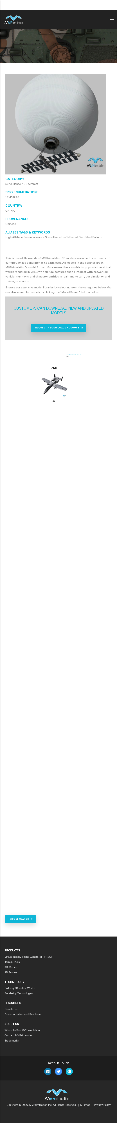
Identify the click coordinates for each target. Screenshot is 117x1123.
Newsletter (11, 1009)
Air (54, 401)
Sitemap (85, 1105)
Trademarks (11, 1041)
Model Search (19, 919)
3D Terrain (10, 972)
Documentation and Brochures (23, 1014)
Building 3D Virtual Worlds (19, 988)
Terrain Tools (12, 962)
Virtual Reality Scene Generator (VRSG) (28, 957)
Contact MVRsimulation (18, 1035)
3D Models (10, 967)
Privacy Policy (102, 1105)
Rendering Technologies (18, 993)
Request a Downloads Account (57, 328)
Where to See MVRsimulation (22, 1030)
